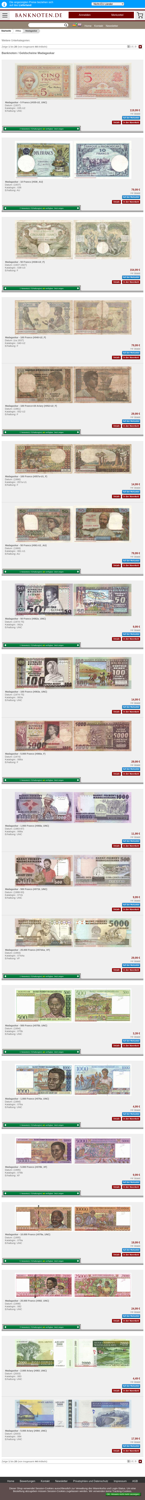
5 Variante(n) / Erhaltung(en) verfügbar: (42, 1261)
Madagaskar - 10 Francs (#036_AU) (24, 181)
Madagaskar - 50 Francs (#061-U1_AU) (26, 545)
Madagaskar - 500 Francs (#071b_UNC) (26, 889)
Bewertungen (27, 1481)
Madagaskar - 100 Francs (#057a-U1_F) (26, 476)
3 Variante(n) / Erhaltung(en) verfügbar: (42, 1327)
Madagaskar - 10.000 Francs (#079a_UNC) (27, 1234)
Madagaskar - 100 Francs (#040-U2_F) (25, 337)
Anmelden (85, 15)
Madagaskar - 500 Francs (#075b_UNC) (26, 1025)
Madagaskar (31, 31)
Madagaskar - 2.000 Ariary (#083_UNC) (26, 1370)
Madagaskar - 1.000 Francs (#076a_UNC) (27, 1098)
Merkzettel (117, 15)
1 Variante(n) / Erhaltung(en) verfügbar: (42, 288)
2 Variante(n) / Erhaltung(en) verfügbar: (42, 129)
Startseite (6, 31)
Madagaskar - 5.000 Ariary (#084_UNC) (26, 1430)
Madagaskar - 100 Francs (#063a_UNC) (26, 691)
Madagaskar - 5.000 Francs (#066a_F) (25, 753)
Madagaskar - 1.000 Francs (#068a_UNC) (27, 825)
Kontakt (98, 25)
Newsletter (112, 25)
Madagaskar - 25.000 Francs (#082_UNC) (27, 1300)
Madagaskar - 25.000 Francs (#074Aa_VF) (27, 950)
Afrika (18, 31)
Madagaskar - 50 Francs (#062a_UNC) (25, 618)
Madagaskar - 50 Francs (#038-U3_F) (25, 262)
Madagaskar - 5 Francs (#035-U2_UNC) (26, 102)
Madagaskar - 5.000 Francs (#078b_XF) (26, 1167)
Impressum (120, 1481)
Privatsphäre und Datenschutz (90, 1481)
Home (88, 25)
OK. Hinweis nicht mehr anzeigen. (123, 1494)
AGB (135, 1481)
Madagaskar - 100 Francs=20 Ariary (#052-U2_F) (31, 406)
